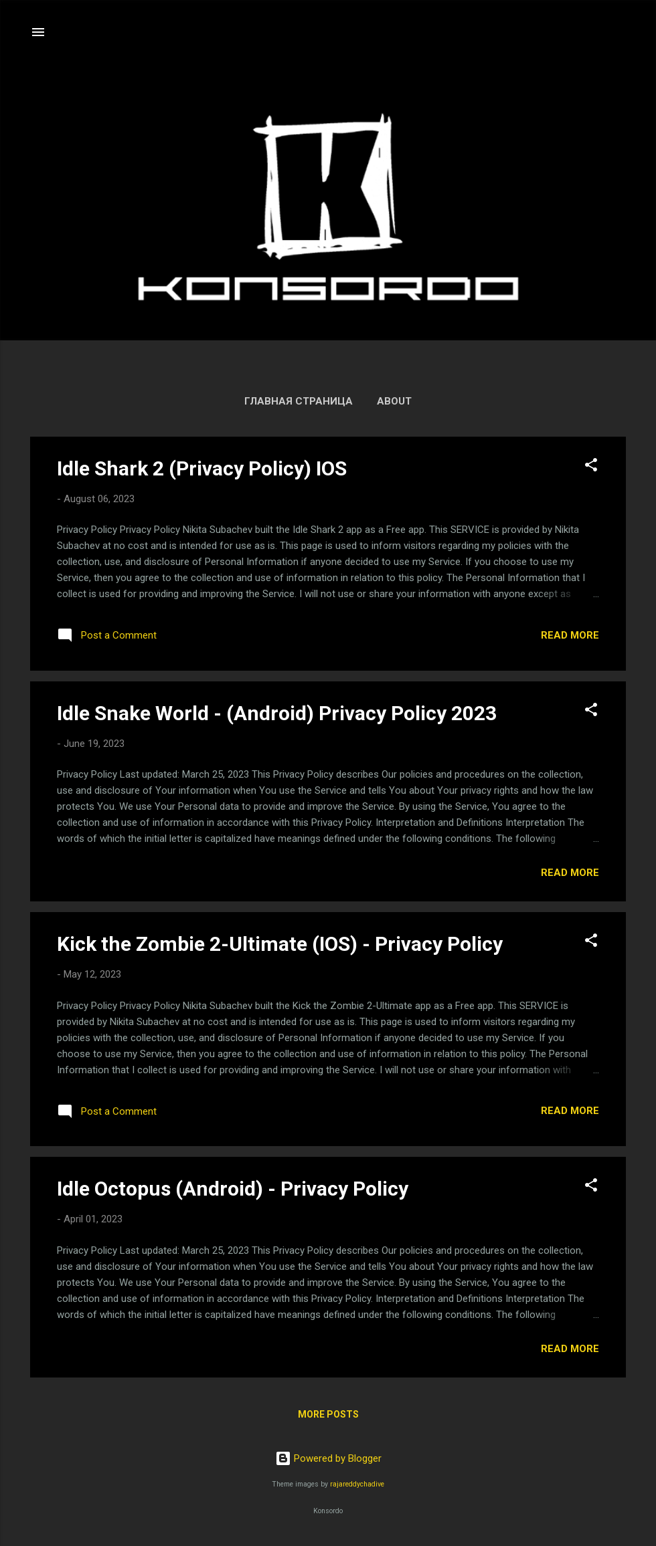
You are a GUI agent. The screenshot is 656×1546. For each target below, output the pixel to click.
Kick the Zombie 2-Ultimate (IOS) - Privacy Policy (280, 944)
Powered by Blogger (328, 1458)
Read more (570, 635)
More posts (328, 1414)
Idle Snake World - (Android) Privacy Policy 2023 (277, 713)
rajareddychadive (357, 1484)
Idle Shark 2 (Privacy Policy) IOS (202, 468)
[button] (591, 467)
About (394, 401)
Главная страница (298, 401)
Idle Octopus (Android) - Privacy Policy (232, 1188)
